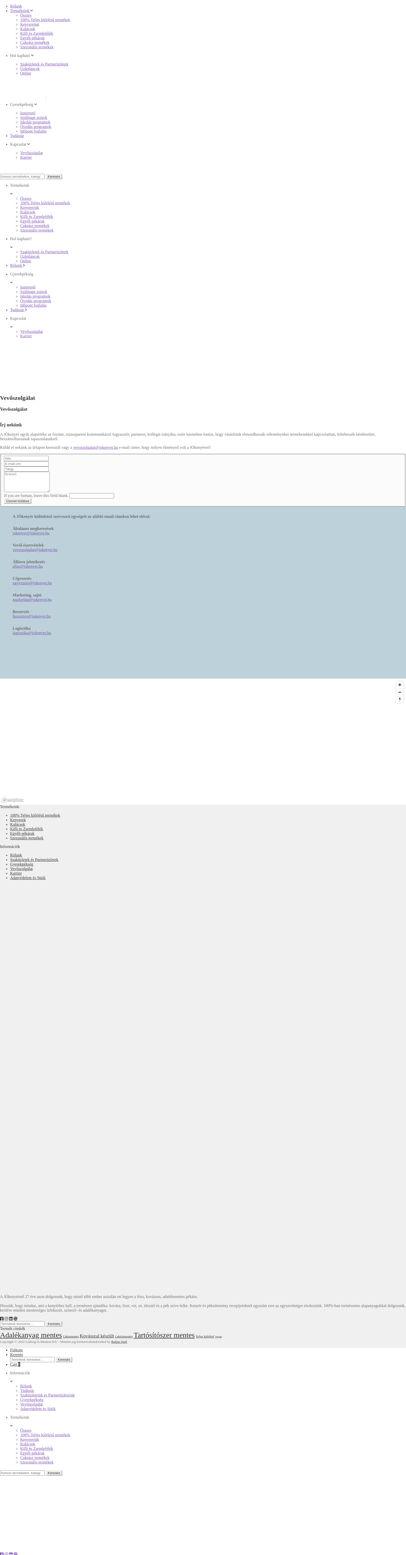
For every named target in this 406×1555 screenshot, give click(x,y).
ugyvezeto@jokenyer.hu (32, 587)
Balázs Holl (119, 1345)
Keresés (54, 176)
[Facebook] (2, 1322)
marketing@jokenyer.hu (32, 603)
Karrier (16, 877)
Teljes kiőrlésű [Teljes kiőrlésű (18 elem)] (205, 1340)
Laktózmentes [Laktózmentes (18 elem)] (124, 1340)
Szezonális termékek (26, 842)
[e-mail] (16, 1322)
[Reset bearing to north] (399, 703)
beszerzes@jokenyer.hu (32, 620)
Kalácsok (17, 828)
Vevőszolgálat (21, 872)
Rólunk (16, 859)
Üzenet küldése (17, 505)
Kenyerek (18, 823)
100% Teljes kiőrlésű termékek (35, 819)
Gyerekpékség (21, 868)
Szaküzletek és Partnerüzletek (34, 863)
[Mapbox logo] (13, 804)
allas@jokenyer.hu (28, 570)
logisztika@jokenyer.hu (32, 636)
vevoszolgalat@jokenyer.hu (95, 447)
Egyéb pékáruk (22, 837)
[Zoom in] (399, 688)
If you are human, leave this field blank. (36, 499)
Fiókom (16, 1354)
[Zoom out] (399, 696)
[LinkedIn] (11, 1322)
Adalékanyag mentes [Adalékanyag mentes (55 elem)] (31, 1339)
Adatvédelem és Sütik (27, 881)
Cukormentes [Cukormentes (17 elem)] (71, 1340)
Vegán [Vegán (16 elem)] (218, 1340)
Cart (15, 1368)
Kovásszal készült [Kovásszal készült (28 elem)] (97, 1339)
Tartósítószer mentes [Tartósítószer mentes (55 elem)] (164, 1339)
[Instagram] (6, 1322)
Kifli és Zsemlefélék (26, 833)
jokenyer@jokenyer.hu (31, 537)
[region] (203, 745)
